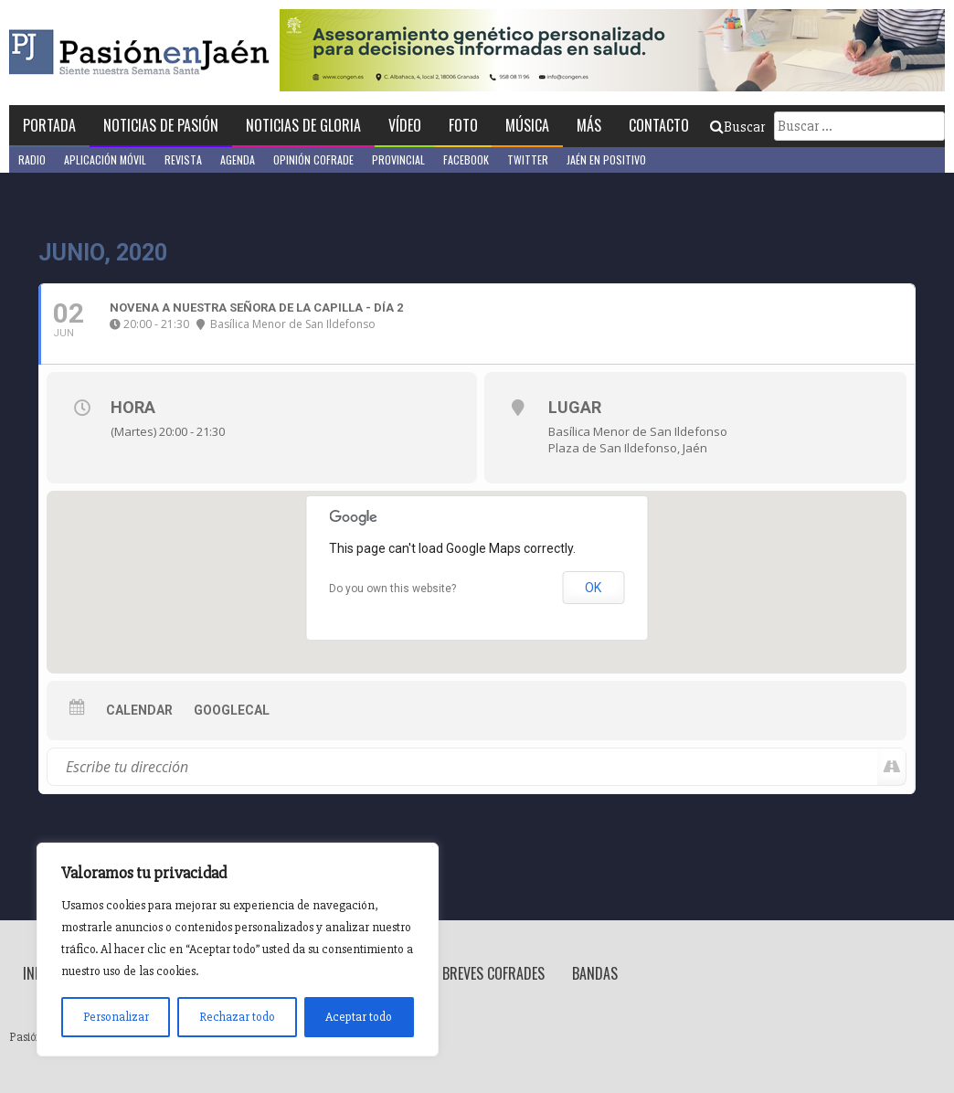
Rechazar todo (237, 1016)
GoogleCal (232, 710)
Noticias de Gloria (303, 125)
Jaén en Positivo (606, 159)
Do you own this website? (392, 588)
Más (589, 125)
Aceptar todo (358, 1016)
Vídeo (404, 125)
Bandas (595, 973)
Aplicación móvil (105, 159)
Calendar (139, 710)
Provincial (398, 159)
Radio (32, 159)
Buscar (737, 127)
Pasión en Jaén (188, 52)
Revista (183, 159)
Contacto (659, 125)
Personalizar (116, 1016)
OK (593, 587)
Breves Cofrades (493, 973)
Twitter (527, 159)
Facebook (466, 159)
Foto (463, 125)
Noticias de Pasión (160, 125)
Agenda (237, 159)
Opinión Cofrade (313, 159)
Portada (49, 125)
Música (527, 125)
